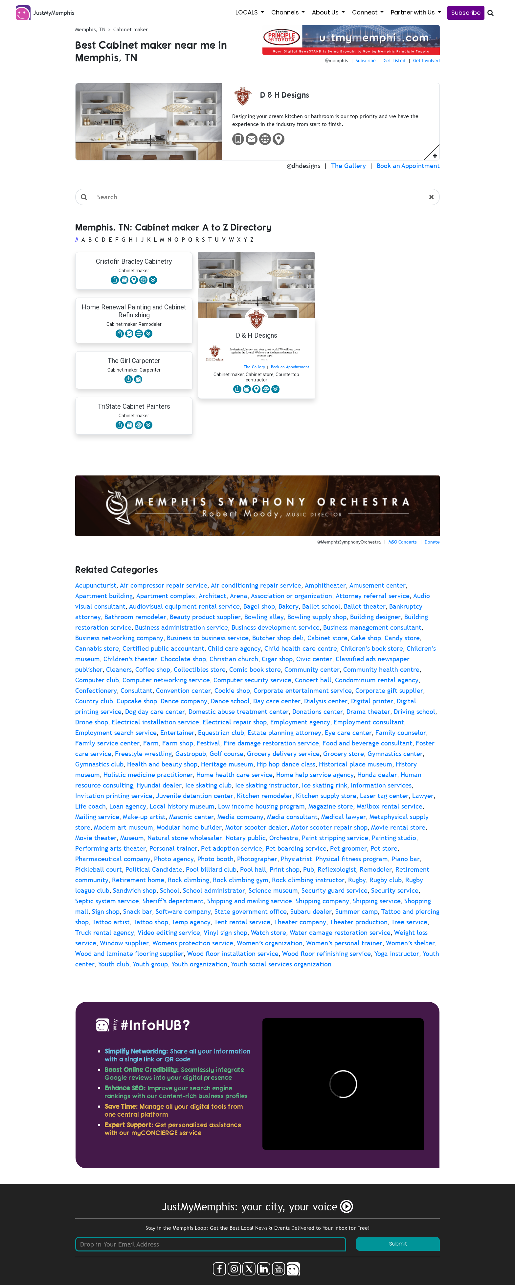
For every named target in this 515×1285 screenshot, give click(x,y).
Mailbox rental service (389, 806)
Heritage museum (227, 764)
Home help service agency (315, 774)
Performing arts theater (110, 848)
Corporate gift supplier (389, 690)
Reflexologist (337, 869)
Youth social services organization (281, 964)
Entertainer (177, 732)
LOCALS (247, 12)
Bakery (289, 606)
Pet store (383, 848)
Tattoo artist (111, 922)
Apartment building (104, 596)
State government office (250, 911)
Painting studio (394, 838)
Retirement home (138, 880)
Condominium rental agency (376, 680)
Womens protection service (192, 943)
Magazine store (330, 806)
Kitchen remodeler (264, 795)
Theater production (359, 922)
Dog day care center (155, 711)
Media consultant (292, 816)
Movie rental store (398, 827)
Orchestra (283, 838)
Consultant (136, 690)
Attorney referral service (373, 596)
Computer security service (252, 680)
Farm (151, 743)
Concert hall (313, 680)
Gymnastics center (395, 753)
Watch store (268, 932)
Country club (94, 701)
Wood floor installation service (233, 953)
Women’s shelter (410, 943)
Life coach (90, 806)
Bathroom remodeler (135, 617)
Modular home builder (189, 827)
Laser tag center (384, 795)
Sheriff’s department (173, 901)
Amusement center (377, 585)
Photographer (257, 859)
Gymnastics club (99, 764)
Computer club (97, 680)
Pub (308, 869)
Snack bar (137, 911)
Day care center (277, 701)
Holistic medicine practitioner (148, 774)
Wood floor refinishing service (326, 953)
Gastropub (190, 753)
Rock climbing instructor (308, 880)
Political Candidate (153, 869)
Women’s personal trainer (344, 943)
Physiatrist (296, 859)
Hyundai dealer (159, 785)
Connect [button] (365, 12)
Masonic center (191, 816)
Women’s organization (269, 943)
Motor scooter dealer (256, 827)
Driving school (414, 711)
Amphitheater (325, 585)
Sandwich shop (134, 890)
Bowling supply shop (317, 617)
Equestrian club (221, 732)
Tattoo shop (150, 922)
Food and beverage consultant (367, 743)
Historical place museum (355, 764)
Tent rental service (242, 922)
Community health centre (381, 669)
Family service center (107, 743)
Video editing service (169, 932)
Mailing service (97, 816)
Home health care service (234, 774)
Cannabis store (97, 648)
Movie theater (96, 838)
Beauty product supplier (205, 617)
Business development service (276, 627)
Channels (285, 12)
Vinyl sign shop (225, 932)
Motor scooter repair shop (329, 827)
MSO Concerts (403, 542)
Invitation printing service (113, 795)
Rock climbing (188, 880)
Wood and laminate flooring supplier (129, 953)
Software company (183, 911)
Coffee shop (152, 669)
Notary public (246, 838)
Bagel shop (259, 606)
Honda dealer (377, 774)
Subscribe (466, 13)
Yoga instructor (396, 953)
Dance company (184, 701)
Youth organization (199, 964)
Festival (208, 743)
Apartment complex (165, 596)
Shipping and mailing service (249, 901)
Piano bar (406, 859)
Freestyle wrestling (143, 753)
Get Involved (426, 60)
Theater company (300, 922)
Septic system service (107, 901)
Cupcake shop (137, 701)
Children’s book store (372, 648)
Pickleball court (98, 869)
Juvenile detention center (194, 795)
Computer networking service (166, 680)
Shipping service (377, 901)
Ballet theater (365, 606)
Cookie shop (232, 690)
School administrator (214, 890)
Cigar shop (277, 659)
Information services (381, 785)
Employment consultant (369, 722)
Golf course (226, 753)
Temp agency (191, 922)
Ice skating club (208, 785)
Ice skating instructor (266, 785)
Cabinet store (327, 638)
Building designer (375, 617)
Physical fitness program (352, 859)
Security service (394, 890)
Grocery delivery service (283, 753)
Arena (238, 596)
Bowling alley (264, 617)
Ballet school (321, 606)
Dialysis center (325, 701)
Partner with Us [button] (413, 12)
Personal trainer (173, 848)
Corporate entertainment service (303, 690)
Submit (398, 1244)
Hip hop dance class (286, 764)
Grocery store (343, 753)
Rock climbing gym (240, 880)
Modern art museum (123, 827)
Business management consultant (372, 627)
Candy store (402, 638)
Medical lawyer (343, 816)
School (169, 890)
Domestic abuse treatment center (239, 711)
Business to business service (208, 638)
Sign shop (106, 911)
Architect (212, 596)
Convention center (183, 690)
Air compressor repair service (163, 585)
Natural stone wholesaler (184, 838)
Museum (132, 838)
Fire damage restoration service (271, 743)
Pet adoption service (231, 848)
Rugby (357, 880)
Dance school (230, 701)
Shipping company (322, 901)
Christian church (234, 659)
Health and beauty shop (162, 764)
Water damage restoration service (340, 932)
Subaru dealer (311, 911)
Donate (432, 542)
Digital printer (372, 701)
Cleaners (119, 669)
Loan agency (127, 806)
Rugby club (385, 880)
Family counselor (400, 732)
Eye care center (348, 732)
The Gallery (348, 165)
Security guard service (335, 890)
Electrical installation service (155, 722)
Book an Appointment (408, 165)
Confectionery (96, 690)
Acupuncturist (95, 585)
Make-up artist (144, 816)
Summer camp (356, 911)
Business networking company (119, 638)
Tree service (409, 922)
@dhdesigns (303, 165)
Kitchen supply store (326, 795)
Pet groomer (348, 848)
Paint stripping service (335, 838)
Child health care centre (300, 648)
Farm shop (177, 743)
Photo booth (215, 859)
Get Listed (394, 60)
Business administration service (181, 627)
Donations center (317, 711)
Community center (312, 669)
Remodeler (376, 869)
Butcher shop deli (278, 638)
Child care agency (234, 648)
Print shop (285, 869)
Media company (240, 816)
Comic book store (255, 669)
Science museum (273, 890)
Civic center (314, 659)
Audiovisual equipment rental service (184, 606)
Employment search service (116, 732)
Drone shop (91, 722)
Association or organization (291, 596)
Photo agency (174, 859)
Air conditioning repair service (256, 585)
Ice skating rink (324, 785)
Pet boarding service (296, 848)
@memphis (336, 60)
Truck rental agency (104, 932)
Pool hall (253, 869)
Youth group (150, 964)
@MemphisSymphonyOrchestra (349, 542)
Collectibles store (200, 669)
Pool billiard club (211, 869)
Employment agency (300, 722)
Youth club (113, 964)
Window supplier (124, 943)
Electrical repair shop (235, 722)
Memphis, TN (90, 29)
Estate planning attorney (284, 732)
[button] (435, 155)
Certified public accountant (163, 648)
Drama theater (368, 711)
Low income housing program (261, 806)
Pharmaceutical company (112, 859)
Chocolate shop (183, 659)
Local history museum (182, 806)
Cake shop (366, 638)
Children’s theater (130, 659)
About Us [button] (326, 12)
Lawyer (423, 795)
